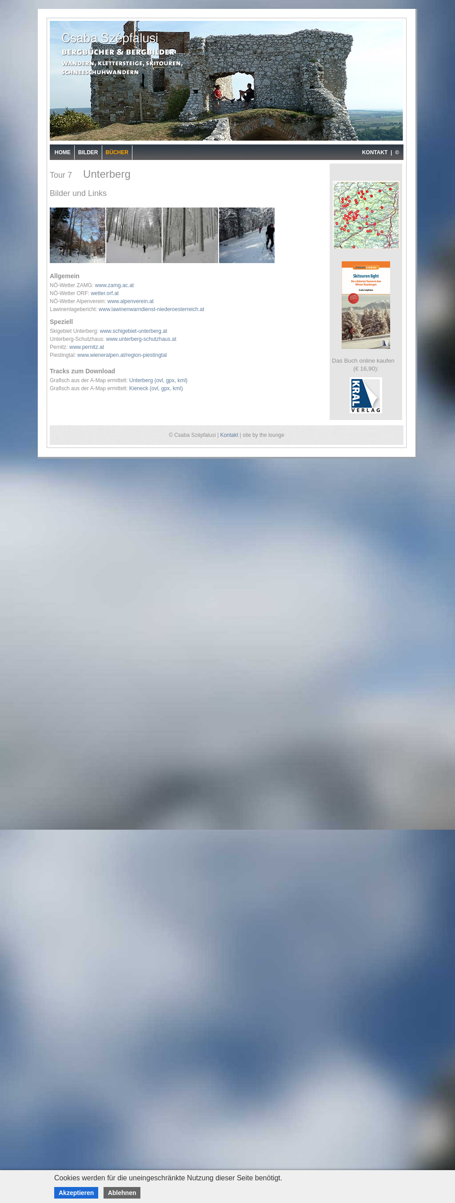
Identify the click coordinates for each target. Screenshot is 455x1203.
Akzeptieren (76, 1192)
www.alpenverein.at (131, 301)
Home (63, 152)
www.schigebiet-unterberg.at (133, 331)
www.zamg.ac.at (114, 285)
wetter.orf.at (105, 293)
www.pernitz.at (86, 347)
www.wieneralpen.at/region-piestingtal (122, 355)
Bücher (117, 152)
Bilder (88, 152)
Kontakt (229, 435)
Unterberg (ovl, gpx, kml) (158, 380)
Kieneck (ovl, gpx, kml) (156, 388)
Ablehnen (122, 1192)
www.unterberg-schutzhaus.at (141, 339)
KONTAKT (375, 152)
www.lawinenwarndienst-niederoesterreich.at (151, 309)
